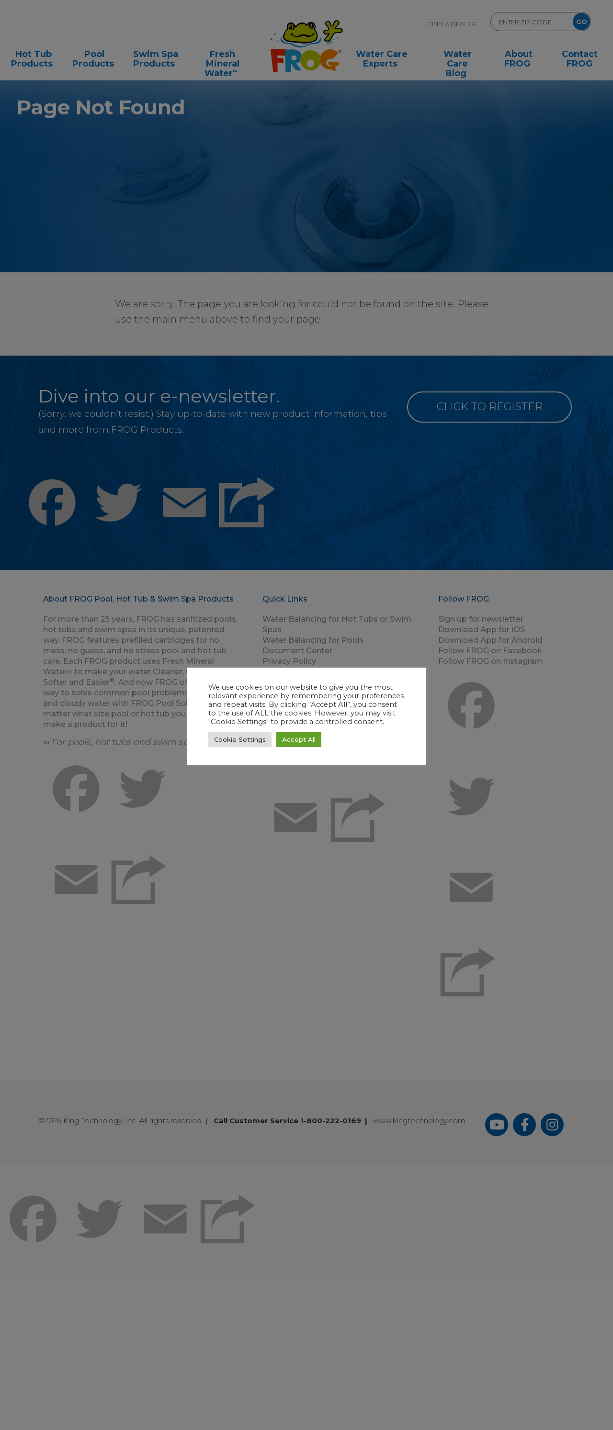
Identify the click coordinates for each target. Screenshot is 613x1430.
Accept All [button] (299, 739)
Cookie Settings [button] (240, 739)
